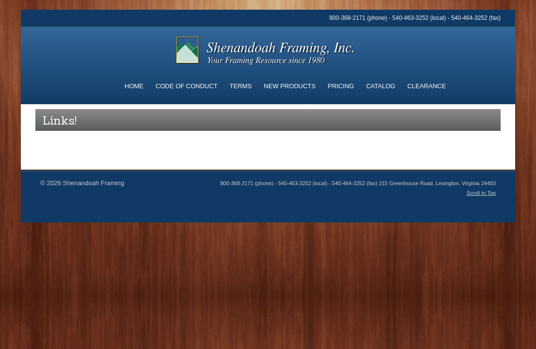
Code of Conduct (187, 86)
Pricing (341, 86)
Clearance (427, 86)
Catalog (380, 86)
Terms (241, 86)
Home (134, 86)
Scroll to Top (481, 193)
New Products (289, 86)
